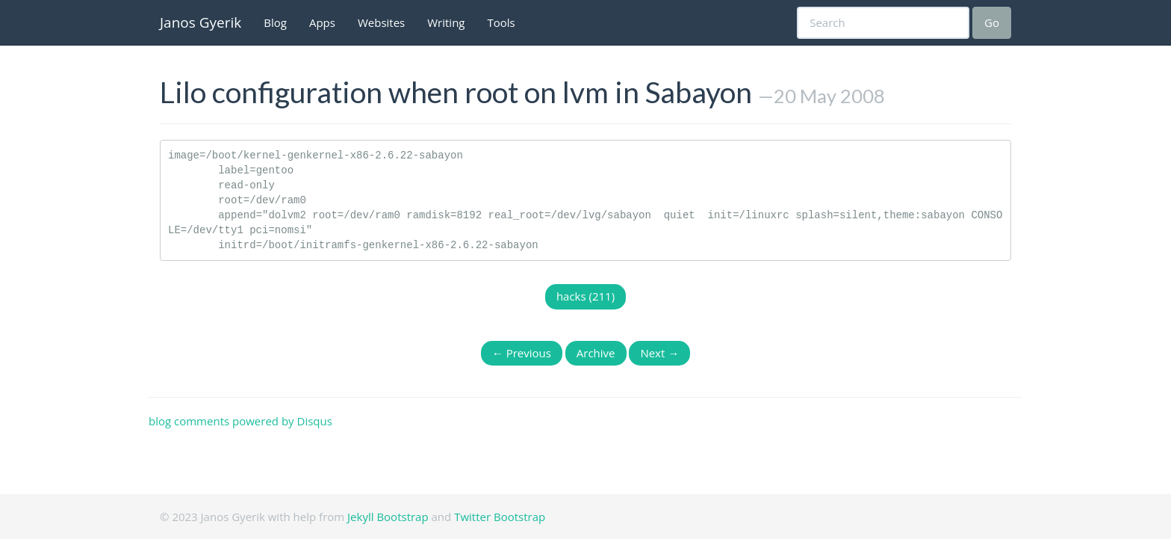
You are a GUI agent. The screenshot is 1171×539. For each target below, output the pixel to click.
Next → (659, 352)
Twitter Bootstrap (499, 516)
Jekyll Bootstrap (388, 516)
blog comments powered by (240, 420)
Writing (446, 22)
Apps (322, 22)
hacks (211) (585, 296)
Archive (596, 352)
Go (991, 22)
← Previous (521, 352)
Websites (381, 22)
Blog (275, 22)
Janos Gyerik (200, 22)
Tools (501, 22)
